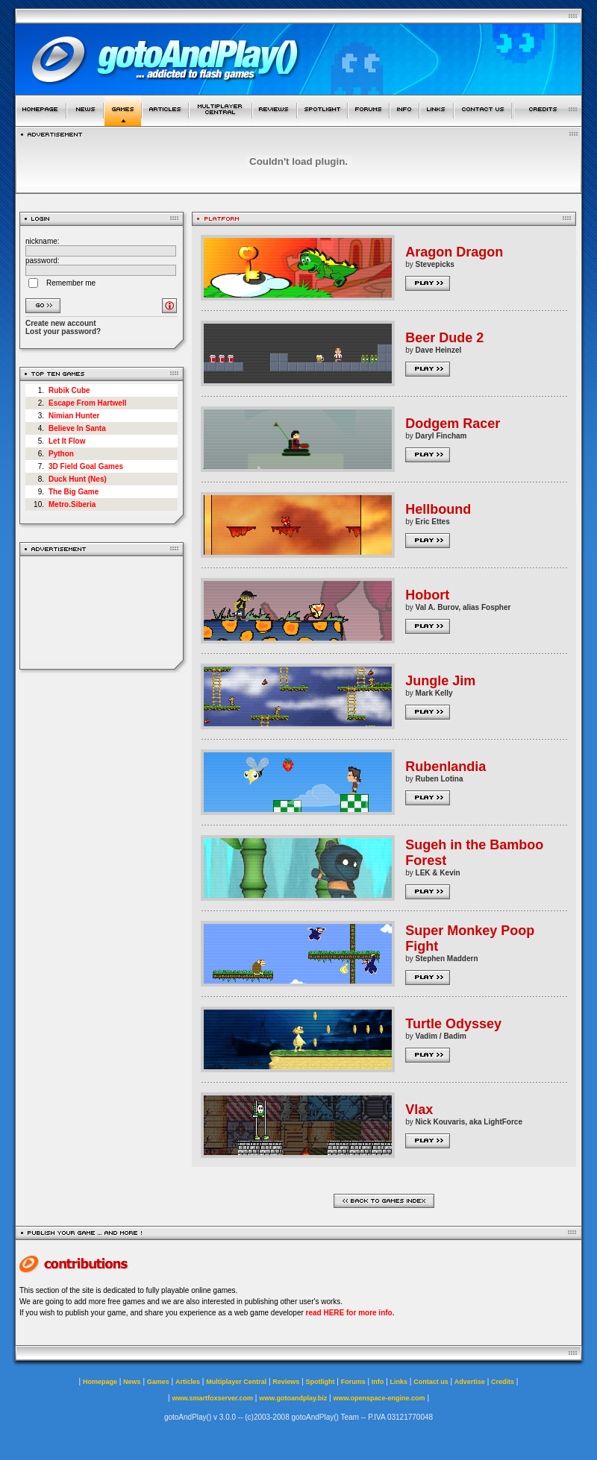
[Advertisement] (102, 612)
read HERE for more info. (350, 1313)
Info (378, 1381)
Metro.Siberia (72, 504)
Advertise (469, 1381)
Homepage (100, 1381)
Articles (187, 1381)
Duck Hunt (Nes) (78, 479)
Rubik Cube (69, 390)
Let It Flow (67, 441)
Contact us (430, 1381)
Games (158, 1381)
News (132, 1381)
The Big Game (74, 492)
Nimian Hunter (74, 416)
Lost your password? (63, 331)
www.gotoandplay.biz (293, 1398)
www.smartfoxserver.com (212, 1398)
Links (399, 1381)
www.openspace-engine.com (379, 1398)
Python (61, 454)
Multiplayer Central (236, 1381)
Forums (353, 1381)
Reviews (285, 1381)
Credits (502, 1381)
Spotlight (320, 1381)
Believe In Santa (77, 428)
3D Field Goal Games (86, 466)
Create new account (60, 323)
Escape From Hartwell (87, 403)
